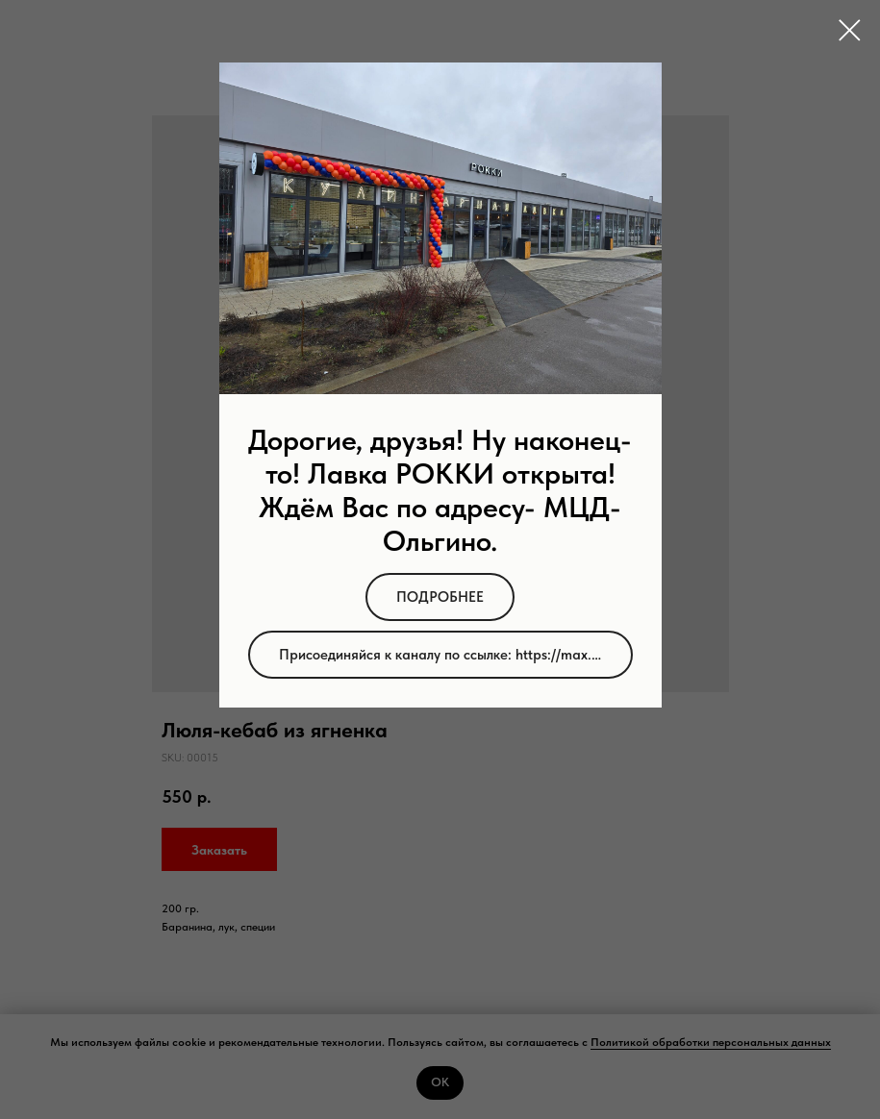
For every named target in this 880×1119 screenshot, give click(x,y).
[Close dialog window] (849, 30)
